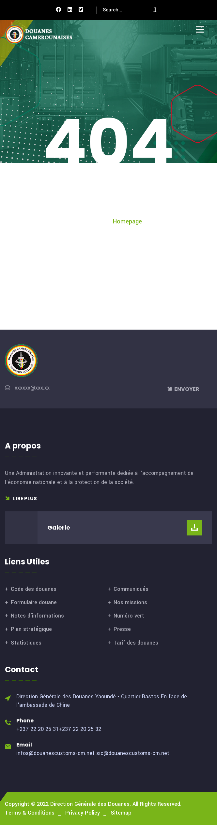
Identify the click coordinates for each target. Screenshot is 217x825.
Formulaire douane (34, 602)
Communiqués (131, 589)
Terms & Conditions (29, 813)
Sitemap (121, 813)
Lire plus (21, 498)
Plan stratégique (31, 629)
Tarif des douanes (136, 643)
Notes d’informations (37, 615)
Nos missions (130, 602)
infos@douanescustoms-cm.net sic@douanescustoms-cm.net (92, 753)
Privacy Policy (82, 813)
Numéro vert (129, 615)
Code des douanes (33, 589)
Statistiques (26, 643)
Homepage (127, 221)
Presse (122, 629)
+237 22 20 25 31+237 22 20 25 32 (58, 729)
